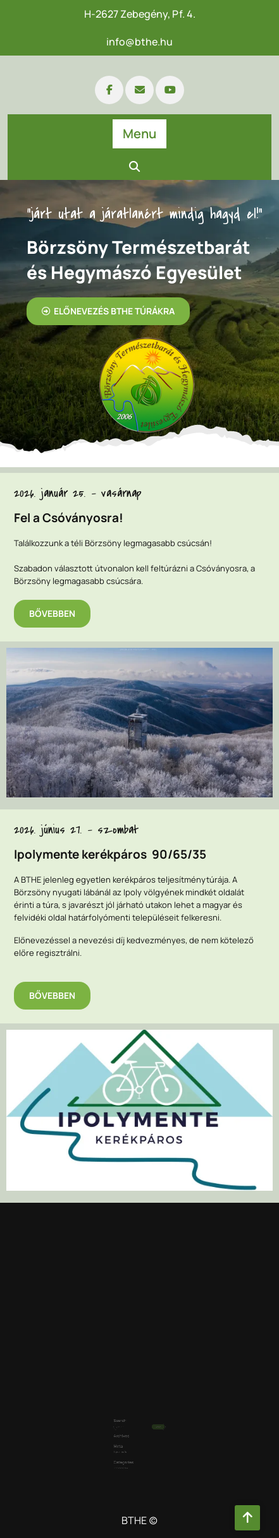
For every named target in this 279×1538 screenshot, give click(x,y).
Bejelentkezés (126, 1435)
